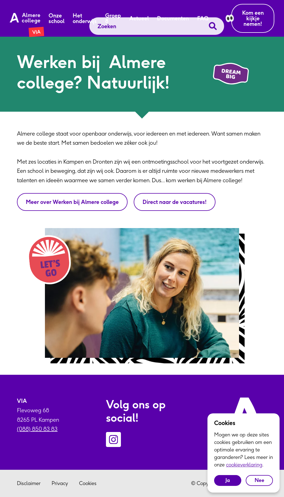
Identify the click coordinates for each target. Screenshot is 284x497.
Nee (259, 480)
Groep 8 (113, 18)
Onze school (56, 18)
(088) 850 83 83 (37, 428)
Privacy (60, 483)
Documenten (173, 18)
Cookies (88, 483)
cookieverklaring (244, 464)
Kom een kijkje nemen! (253, 18)
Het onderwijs (85, 18)
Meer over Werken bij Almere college (72, 201)
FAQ (203, 18)
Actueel (139, 18)
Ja (227, 480)
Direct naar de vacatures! (175, 201)
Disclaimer (28, 483)
